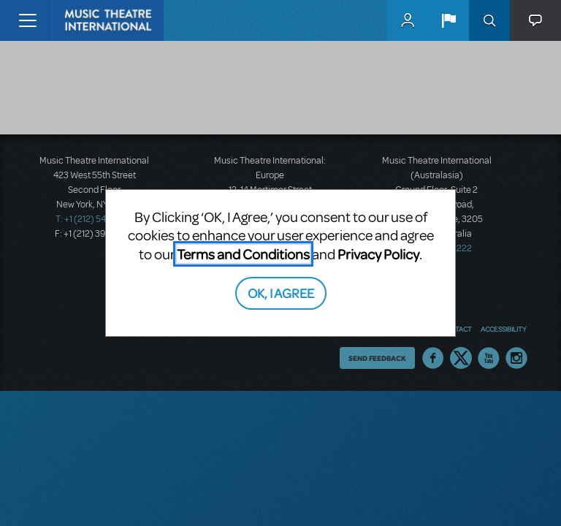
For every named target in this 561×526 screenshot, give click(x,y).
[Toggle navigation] (27, 20)
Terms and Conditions (243, 254)
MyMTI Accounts (407, 20)
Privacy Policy (378, 254)
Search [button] (489, 20)
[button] (448, 20)
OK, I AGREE (281, 292)
